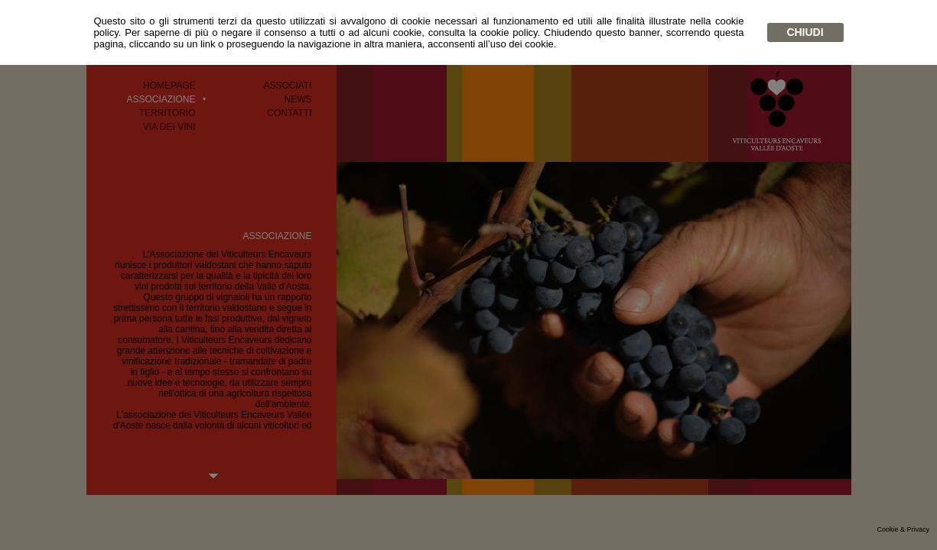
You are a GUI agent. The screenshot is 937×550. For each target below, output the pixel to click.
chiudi (804, 32)
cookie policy (509, 32)
